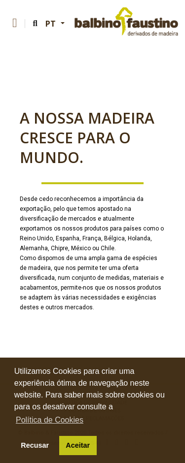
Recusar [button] (35, 445)
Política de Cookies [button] (49, 420)
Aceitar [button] (78, 445)
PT (52, 23)
